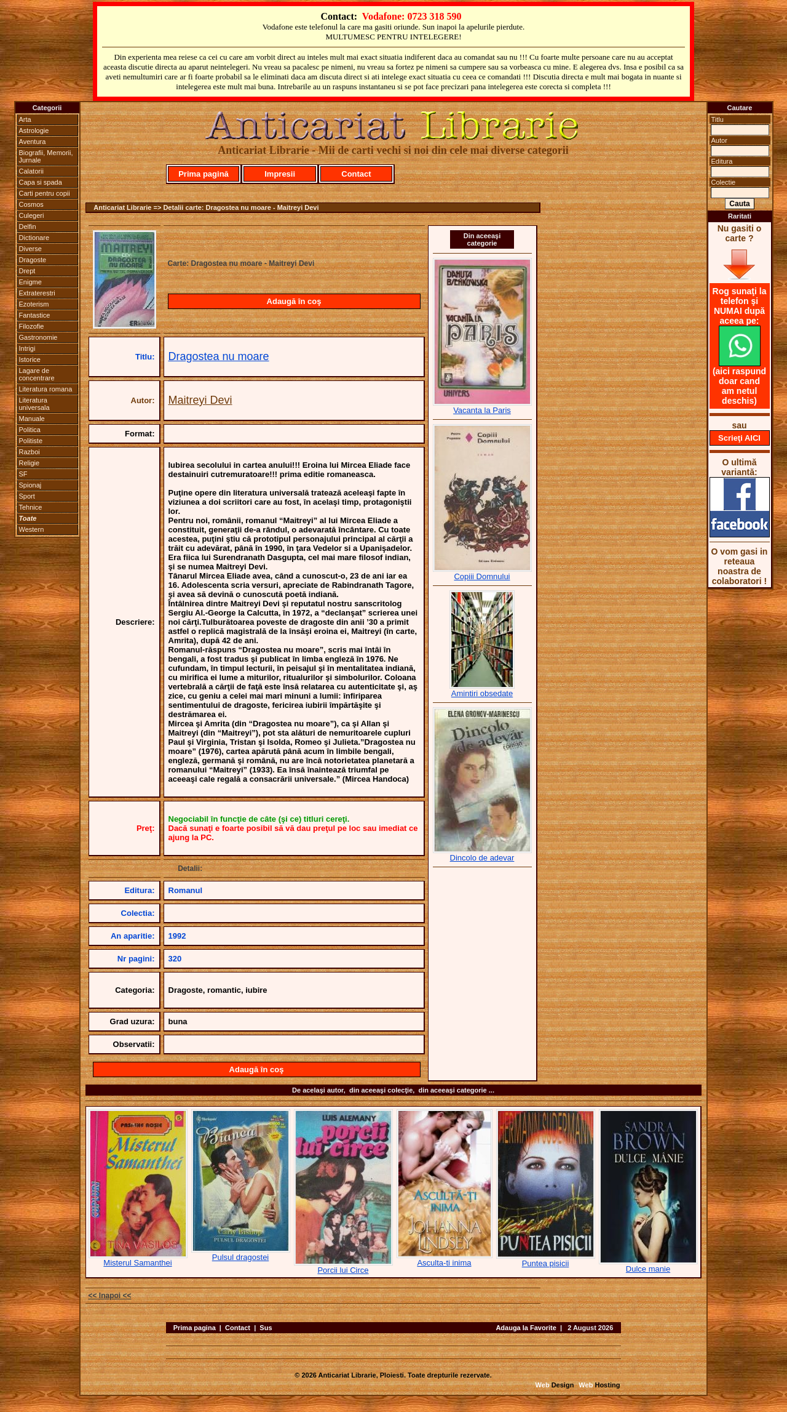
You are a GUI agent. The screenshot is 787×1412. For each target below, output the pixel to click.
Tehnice (30, 507)
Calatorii (31, 171)
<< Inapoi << (110, 1295)
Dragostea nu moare (218, 356)
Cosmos (31, 204)
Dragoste (33, 259)
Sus (265, 1327)
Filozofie (31, 326)
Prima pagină (203, 174)
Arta (25, 119)
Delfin (27, 226)
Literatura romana (46, 389)
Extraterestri (37, 293)
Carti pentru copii (44, 193)
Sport (27, 496)
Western (31, 529)
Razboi (29, 451)
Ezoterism (34, 304)
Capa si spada (40, 182)
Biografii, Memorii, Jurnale (46, 156)
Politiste (31, 440)
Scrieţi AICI (739, 438)
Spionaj (30, 485)
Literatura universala (34, 403)
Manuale (32, 418)
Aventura (32, 141)
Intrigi (27, 348)
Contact (356, 174)
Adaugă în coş (294, 301)
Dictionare (34, 237)
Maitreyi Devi (200, 400)
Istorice (30, 359)
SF (23, 474)
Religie (29, 463)
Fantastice (34, 315)
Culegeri (31, 215)
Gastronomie (38, 337)
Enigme (30, 282)
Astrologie (34, 130)
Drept (27, 271)
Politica (30, 429)
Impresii (279, 174)
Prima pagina (194, 1327)
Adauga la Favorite (526, 1327)
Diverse (30, 248)
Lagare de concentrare (37, 374)
